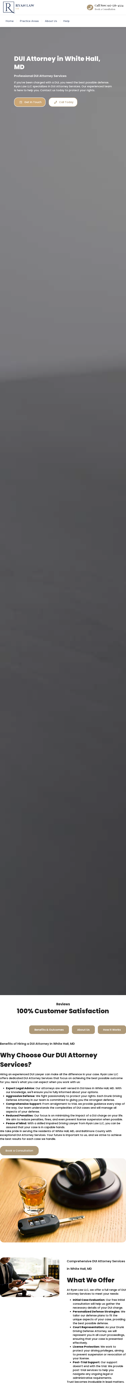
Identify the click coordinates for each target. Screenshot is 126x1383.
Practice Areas (29, 21)
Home (10, 21)
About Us (51, 21)
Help (66, 21)
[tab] (49, 1029)
